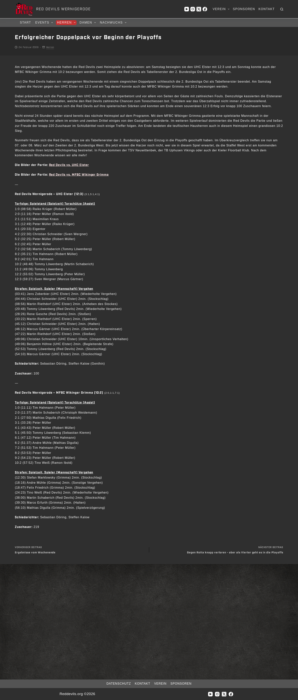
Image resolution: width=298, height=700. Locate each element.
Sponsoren (244, 9)
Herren (66, 22)
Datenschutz (115, 683)
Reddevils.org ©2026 (77, 694)
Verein (222, 9)
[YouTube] (186, 9)
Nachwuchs (114, 22)
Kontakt (266, 9)
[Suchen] (281, 9)
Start (25, 22)
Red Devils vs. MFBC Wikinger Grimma (79, 175)
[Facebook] (205, 9)
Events (44, 22)
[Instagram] (192, 9)
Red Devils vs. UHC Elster (69, 165)
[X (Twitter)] (199, 9)
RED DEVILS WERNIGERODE (63, 9)
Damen (88, 22)
